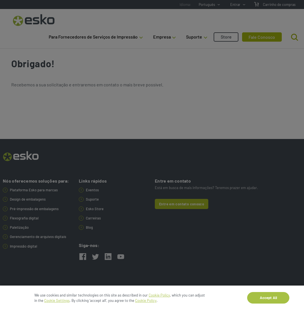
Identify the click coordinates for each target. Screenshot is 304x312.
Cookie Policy (159, 297)
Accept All (268, 299)
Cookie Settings (57, 302)
